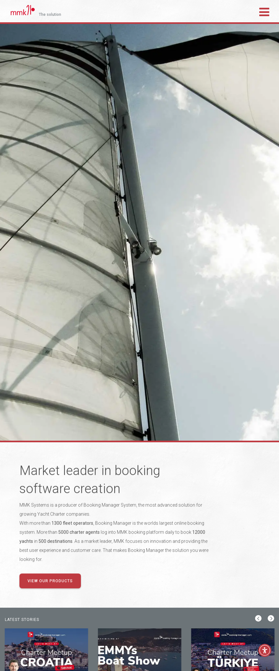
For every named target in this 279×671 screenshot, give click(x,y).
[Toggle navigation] (264, 11)
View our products (50, 581)
